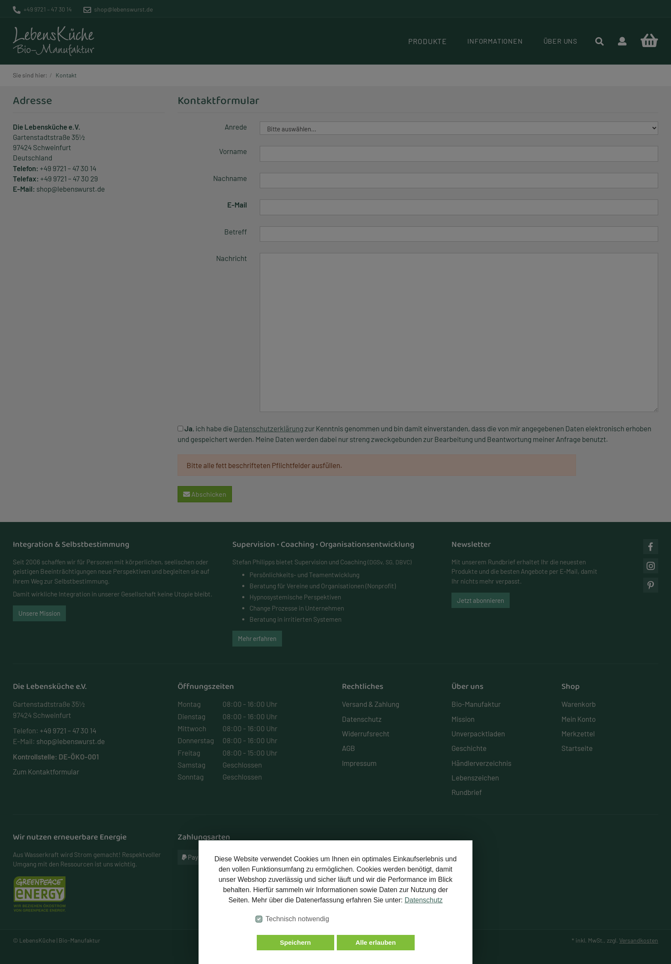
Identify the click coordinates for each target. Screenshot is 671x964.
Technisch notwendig (298, 918)
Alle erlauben (376, 942)
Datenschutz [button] (423, 900)
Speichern (295, 942)
